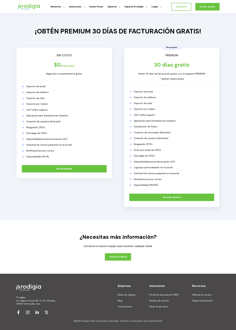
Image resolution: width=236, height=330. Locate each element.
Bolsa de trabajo (127, 294)
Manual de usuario (202, 294)
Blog (120, 300)
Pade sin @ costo (158, 306)
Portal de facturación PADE (163, 294)
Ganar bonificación (202, 300)
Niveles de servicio (159, 300)
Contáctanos (125, 306)
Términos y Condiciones (131, 321)
